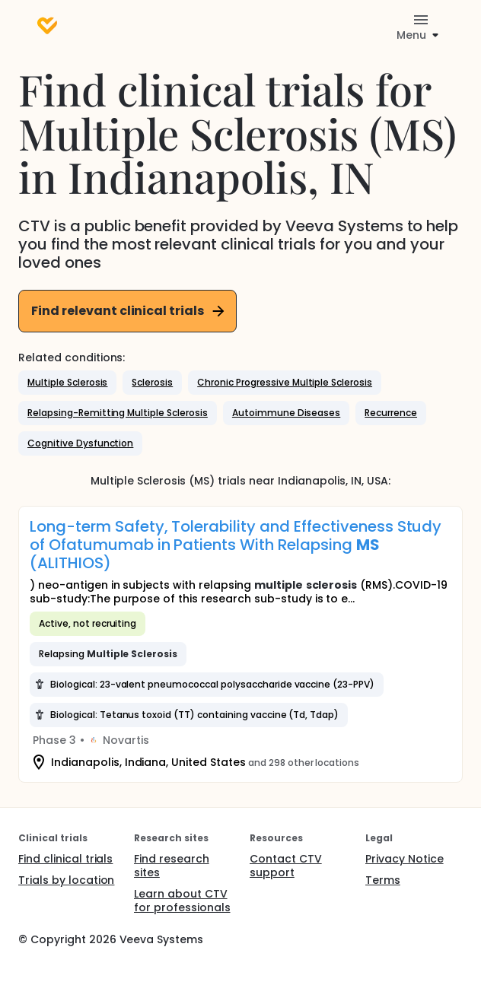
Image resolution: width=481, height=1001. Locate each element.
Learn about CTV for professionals (182, 900)
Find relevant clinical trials (129, 310)
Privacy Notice (404, 859)
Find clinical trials (65, 859)
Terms (382, 880)
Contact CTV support (286, 865)
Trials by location (66, 880)
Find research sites (171, 865)
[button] (67, 382)
